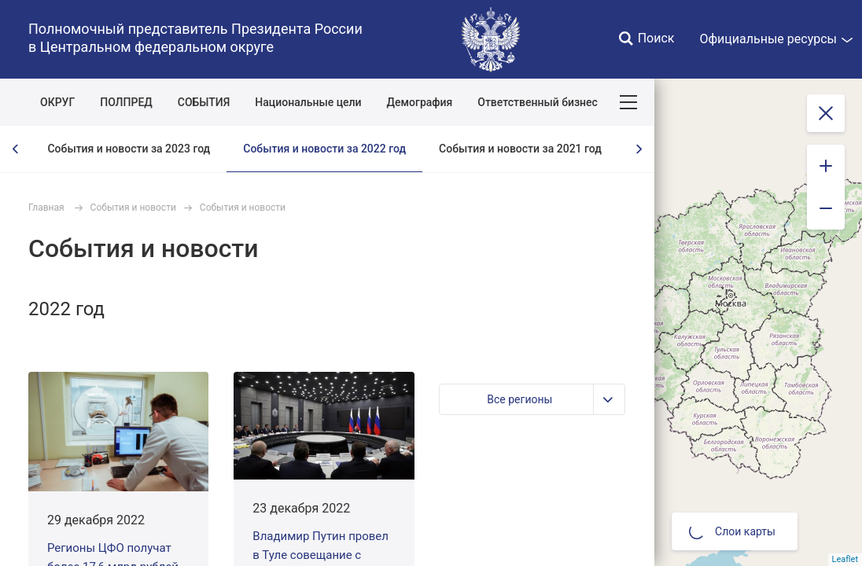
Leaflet (845, 559)
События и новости (133, 207)
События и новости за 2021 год (520, 148)
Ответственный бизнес (537, 102)
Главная (46, 207)
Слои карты (732, 531)
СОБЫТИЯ (204, 102)
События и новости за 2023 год (128, 148)
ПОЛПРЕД (126, 102)
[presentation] (15, 149)
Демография (420, 102)
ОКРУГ (57, 102)
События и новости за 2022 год (324, 148)
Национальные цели (308, 102)
